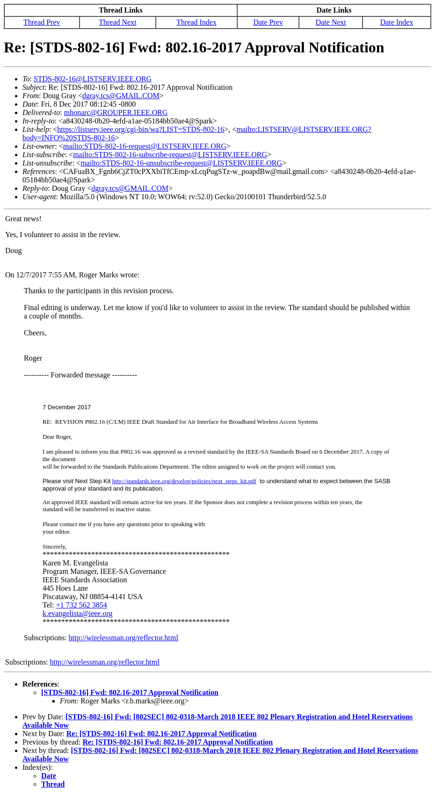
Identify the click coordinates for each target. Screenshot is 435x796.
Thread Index (196, 22)
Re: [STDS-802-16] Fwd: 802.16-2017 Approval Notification (161, 734)
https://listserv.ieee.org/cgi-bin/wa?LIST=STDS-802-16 (140, 129)
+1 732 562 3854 (81, 605)
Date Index (396, 22)
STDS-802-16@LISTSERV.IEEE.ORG (93, 79)
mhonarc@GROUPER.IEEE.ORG (116, 112)
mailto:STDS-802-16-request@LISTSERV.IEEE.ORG (144, 146)
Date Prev (268, 22)
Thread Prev (41, 22)
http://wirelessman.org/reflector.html (123, 638)
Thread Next (117, 22)
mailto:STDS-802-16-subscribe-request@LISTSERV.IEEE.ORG (170, 155)
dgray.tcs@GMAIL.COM (121, 96)
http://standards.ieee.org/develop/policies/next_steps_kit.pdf (184, 481)
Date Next (331, 22)
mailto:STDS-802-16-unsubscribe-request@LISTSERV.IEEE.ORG (181, 163)
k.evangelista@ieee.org (78, 613)
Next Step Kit (93, 481)
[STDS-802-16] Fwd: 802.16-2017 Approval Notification (129, 692)
